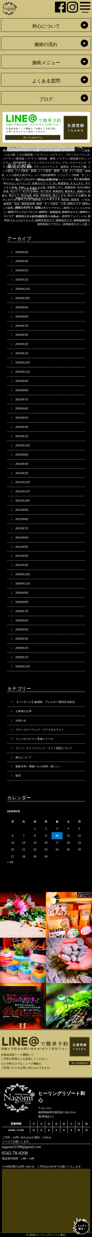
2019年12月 (22, 666)
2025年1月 (21, 279)
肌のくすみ (59, 195)
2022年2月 (21, 473)
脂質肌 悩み (11, 203)
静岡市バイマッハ (50, 216)
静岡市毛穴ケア (45, 220)
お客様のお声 (23, 711)
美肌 (36, 195)
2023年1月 (21, 436)
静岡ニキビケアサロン (48, 207)
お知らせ (20, 720)
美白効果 (26, 195)
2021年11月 (22, 491)
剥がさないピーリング (16, 183)
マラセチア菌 (78, 166)
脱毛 (18, 775)
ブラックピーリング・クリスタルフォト (39, 729)
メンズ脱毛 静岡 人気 (52, 170)
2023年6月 (21, 408)
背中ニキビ (24, 199)
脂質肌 (65, 199)
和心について (46, 26)
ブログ (46, 99)
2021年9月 (21, 509)
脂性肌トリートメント (46, 199)
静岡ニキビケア (24, 207)
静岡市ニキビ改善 (27, 216)
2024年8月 (21, 316)
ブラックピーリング (74, 162)
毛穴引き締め (30, 191)
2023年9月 (21, 381)
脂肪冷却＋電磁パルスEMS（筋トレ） (38, 766)
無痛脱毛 (58, 191)
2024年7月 (21, 325)
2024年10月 (22, 298)
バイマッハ (41, 154)
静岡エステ (74, 203)
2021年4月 (21, 555)
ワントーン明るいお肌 (38, 179)
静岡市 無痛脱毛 (50, 212)
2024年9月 (21, 307)
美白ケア (14, 195)
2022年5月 (21, 463)
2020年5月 (21, 629)
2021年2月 (21, 565)
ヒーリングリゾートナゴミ (44, 162)
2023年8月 (21, 390)
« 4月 (10, 862)
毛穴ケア (15, 191)
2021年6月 (21, 537)
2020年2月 (21, 647)
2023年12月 (22, 362)
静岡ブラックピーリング (23, 212)
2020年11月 (22, 583)
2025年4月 (21, 261)
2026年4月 (21, 252)
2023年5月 (21, 417)
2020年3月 (21, 638)
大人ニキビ (77, 183)
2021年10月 (22, 500)
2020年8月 (21, 602)
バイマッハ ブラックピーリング (69, 154)
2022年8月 (21, 454)
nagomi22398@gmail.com (21, 1147)
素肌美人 (70, 191)
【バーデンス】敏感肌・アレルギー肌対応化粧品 (45, 701)
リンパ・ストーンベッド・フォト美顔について (43, 748)
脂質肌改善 (28, 203)
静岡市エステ (70, 212)
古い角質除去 (61, 183)
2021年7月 (21, 528)
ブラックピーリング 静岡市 (51, 166)
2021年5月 (21, 546)
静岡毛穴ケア (64, 220)
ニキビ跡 (9, 154)
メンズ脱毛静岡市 (45, 175)
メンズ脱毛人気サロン (19, 175)
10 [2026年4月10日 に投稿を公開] (57, 835)
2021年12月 (22, 482)
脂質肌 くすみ (80, 199)
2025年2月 (21, 270)
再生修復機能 (82, 179)
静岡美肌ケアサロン (49, 224)
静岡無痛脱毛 (82, 220)
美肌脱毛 (45, 195)
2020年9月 (21, 592)
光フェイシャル (62, 179)
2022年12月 (22, 445)
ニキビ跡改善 (25, 154)
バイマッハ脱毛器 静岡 (40, 158)
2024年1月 (21, 353)
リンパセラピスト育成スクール (34, 738)
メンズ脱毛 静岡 (25, 170)
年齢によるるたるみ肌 (32, 187)
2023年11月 (22, 371)
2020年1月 (21, 657)
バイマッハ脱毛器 (13, 158)
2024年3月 (21, 334)
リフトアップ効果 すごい (73, 175)
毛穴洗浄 (45, 191)
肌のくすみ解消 (76, 195)
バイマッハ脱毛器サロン (71, 158)
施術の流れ (46, 44)
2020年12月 (22, 574)
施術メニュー (46, 62)
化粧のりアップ (41, 183)
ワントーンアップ (12, 179)
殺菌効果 (70, 187)
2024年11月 (22, 288)
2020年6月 (21, 620)
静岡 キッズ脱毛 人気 (51, 203)
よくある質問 (46, 80)
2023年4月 (21, 426)
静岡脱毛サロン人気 (75, 224)
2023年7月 (21, 399)
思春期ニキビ (55, 187)
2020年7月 (21, 611)
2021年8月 (21, 519)
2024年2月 (21, 344)
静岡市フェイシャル (74, 216)
